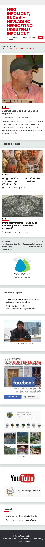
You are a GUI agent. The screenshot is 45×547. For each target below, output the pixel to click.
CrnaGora (24, 118)
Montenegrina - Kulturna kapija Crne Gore (22, 516)
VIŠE (15, 133)
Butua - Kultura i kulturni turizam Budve (21, 520)
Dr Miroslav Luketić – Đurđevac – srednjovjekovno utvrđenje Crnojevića (20, 225)
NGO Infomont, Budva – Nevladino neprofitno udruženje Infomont (20, 22)
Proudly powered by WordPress (15, 539)
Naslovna (5, 107)
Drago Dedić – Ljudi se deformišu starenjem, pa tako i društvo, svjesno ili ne (21, 181)
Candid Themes (24, 541)
